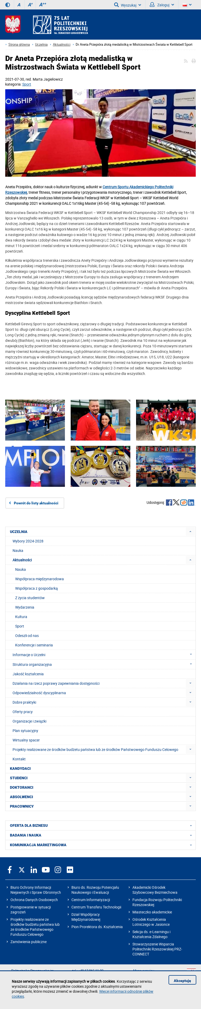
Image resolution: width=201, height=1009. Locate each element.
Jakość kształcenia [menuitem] (28, 673)
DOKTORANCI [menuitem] (21, 787)
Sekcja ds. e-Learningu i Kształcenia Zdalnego (151, 934)
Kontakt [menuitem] (19, 758)
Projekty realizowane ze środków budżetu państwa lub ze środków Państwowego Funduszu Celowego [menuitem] (95, 749)
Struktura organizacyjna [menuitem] (104, 664)
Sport (26, 84)
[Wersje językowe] (187, 4)
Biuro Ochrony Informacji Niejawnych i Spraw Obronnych (35, 890)
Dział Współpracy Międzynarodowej (85, 917)
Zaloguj (162, 4)
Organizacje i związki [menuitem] (29, 721)
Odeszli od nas (27, 635)
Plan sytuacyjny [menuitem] (25, 730)
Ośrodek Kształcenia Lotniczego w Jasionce (151, 922)
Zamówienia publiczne (28, 941)
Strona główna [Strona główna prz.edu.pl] (19, 44)
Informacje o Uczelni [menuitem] (104, 654)
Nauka (20, 569)
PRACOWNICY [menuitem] (22, 806)
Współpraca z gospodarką (36, 588)
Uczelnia (41, 44)
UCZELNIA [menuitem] (18, 532)
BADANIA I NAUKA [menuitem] (102, 835)
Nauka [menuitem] (18, 550)
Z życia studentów (30, 597)
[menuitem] (190, 531)
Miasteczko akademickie (152, 911)
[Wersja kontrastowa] (7, 4)
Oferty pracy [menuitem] (23, 711)
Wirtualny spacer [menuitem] (26, 740)
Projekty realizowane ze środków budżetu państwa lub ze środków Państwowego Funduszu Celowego (35, 927)
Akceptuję (182, 981)
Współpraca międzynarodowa (39, 578)
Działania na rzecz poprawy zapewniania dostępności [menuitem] (56, 683)
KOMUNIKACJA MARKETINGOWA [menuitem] (102, 845)
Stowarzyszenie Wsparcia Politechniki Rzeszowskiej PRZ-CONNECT (157, 949)
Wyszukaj (127, 4)
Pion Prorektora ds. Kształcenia (97, 926)
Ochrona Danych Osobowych (34, 899)
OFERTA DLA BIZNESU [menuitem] (102, 825)
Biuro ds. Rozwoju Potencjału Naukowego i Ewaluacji (95, 890)
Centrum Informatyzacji (90, 899)
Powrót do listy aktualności (36, 503)
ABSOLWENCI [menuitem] (21, 797)
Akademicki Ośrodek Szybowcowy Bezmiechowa (154, 890)
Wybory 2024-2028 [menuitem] (28, 541)
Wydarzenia (24, 607)
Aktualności (61, 44)
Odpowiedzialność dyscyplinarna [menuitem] (39, 692)
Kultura (21, 616)
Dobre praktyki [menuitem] (24, 702)
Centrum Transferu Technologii (96, 907)
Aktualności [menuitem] (22, 559)
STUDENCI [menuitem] (18, 778)
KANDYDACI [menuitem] (20, 768)
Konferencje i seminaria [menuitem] (34, 644)
